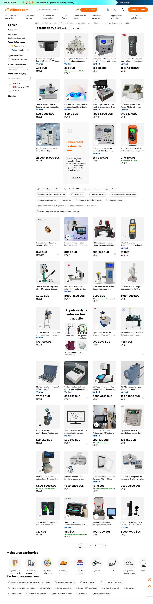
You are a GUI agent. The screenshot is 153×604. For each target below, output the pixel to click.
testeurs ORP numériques (86, 588)
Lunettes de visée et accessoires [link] (117, 23)
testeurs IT (81, 594)
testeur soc (66, 200)
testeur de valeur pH (110, 588)
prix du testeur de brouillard (111, 582)
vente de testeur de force (61, 594)
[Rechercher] (88, 10)
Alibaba (38, 23)
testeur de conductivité (36, 594)
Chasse (97, 23)
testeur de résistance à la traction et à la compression (58, 211)
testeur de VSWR (71, 189)
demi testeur (112, 189)
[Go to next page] (105, 545)
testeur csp (129, 588)
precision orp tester (97, 194)
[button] (77, 9)
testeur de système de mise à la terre (51, 194)
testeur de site (77, 194)
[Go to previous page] (75, 545)
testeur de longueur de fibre (48, 189)
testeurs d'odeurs (114, 200)
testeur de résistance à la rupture (21, 588)
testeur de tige (15, 594)
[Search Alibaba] (55, 9)
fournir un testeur (88, 582)
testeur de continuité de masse (88, 200)
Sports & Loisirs (51, 23)
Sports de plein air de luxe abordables (75, 23)
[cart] (116, 10)
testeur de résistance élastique (123, 194)
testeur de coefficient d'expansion (50, 206)
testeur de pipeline (63, 588)
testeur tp (45, 588)
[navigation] (19, 284)
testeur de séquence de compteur (82, 206)
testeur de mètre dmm (46, 200)
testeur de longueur (92, 189)
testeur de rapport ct (101, 594)
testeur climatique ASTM (65, 582)
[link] (149, 579)
